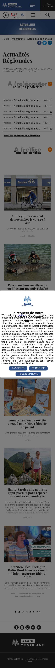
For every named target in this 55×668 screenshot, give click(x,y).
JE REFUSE (38, 368)
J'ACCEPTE (18, 368)
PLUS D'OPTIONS (28, 374)
